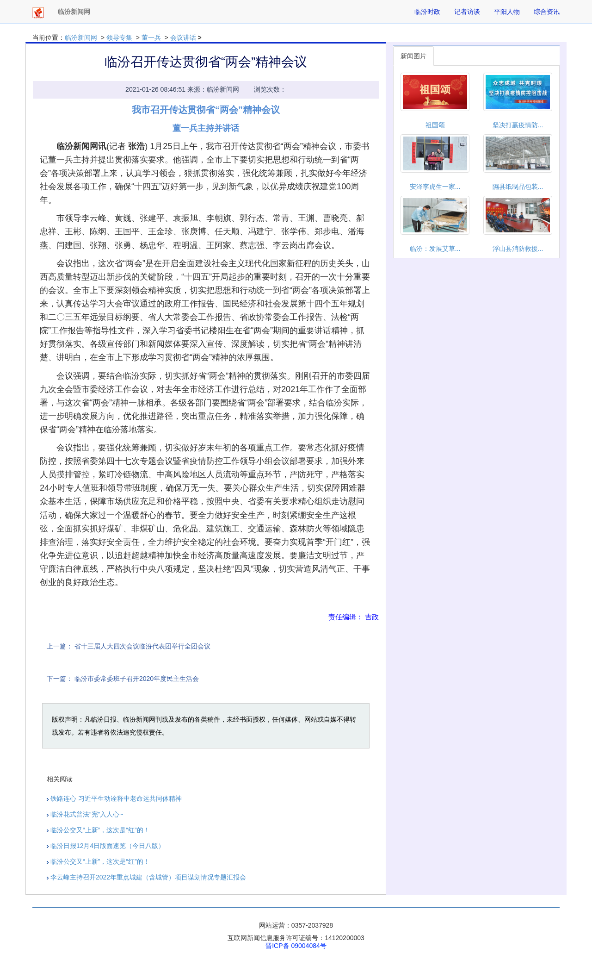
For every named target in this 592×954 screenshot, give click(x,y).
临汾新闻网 (81, 37)
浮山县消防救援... (518, 248)
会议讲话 (183, 37)
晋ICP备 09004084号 (296, 945)
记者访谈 (467, 11)
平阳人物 (507, 11)
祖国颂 (435, 125)
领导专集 (119, 37)
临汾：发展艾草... (435, 248)
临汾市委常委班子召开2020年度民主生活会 (136, 678)
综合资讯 (547, 11)
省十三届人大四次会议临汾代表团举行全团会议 (142, 646)
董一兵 (151, 37)
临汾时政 (427, 11)
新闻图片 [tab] (413, 56)
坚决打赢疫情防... (518, 125)
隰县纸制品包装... (518, 186)
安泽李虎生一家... (435, 186)
